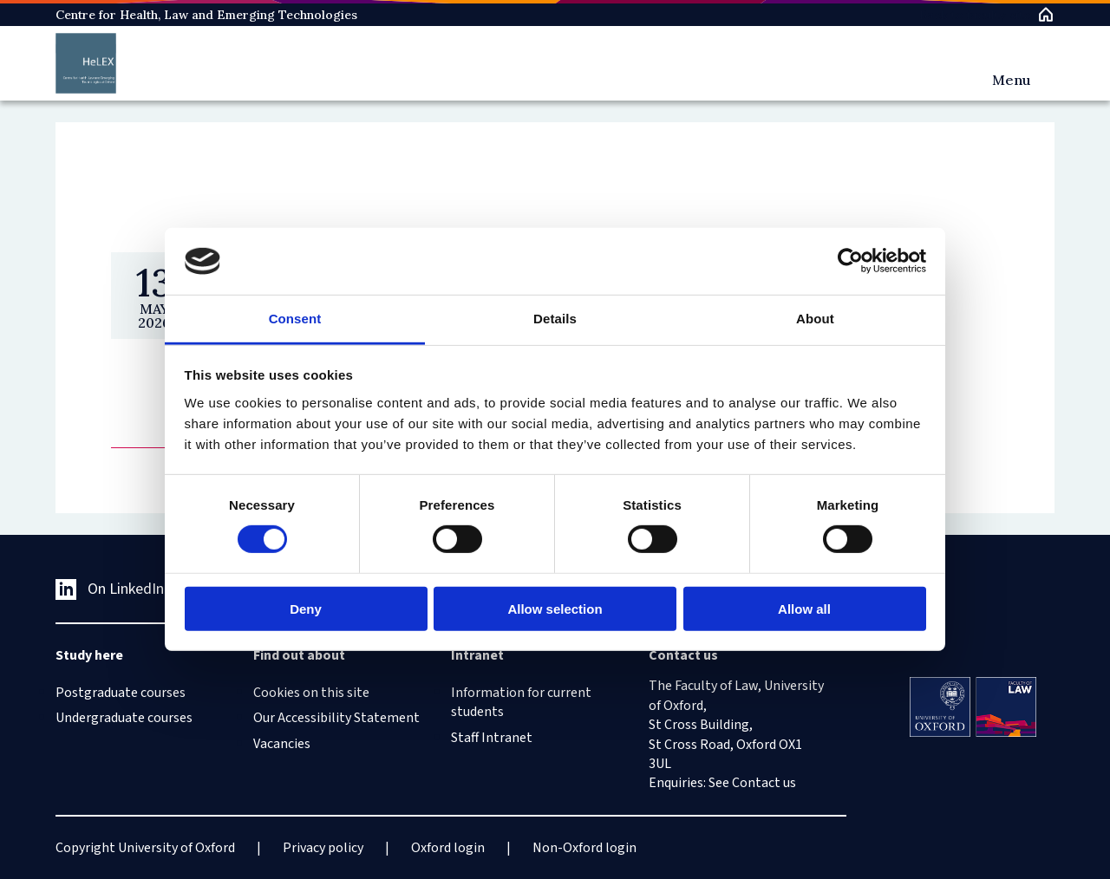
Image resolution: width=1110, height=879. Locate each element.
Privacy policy (323, 847)
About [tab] (815, 318)
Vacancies (281, 743)
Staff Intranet (491, 737)
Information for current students (521, 702)
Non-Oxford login (584, 847)
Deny (306, 608)
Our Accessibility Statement (336, 717)
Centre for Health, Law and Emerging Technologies (206, 15)
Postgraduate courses (121, 692)
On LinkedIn (110, 589)
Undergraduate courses (124, 717)
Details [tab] (555, 318)
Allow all (804, 608)
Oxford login (448, 847)
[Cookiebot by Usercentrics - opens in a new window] (850, 261)
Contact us (764, 782)
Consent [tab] (295, 318)
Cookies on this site (311, 692)
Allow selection (554, 608)
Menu (1011, 79)
